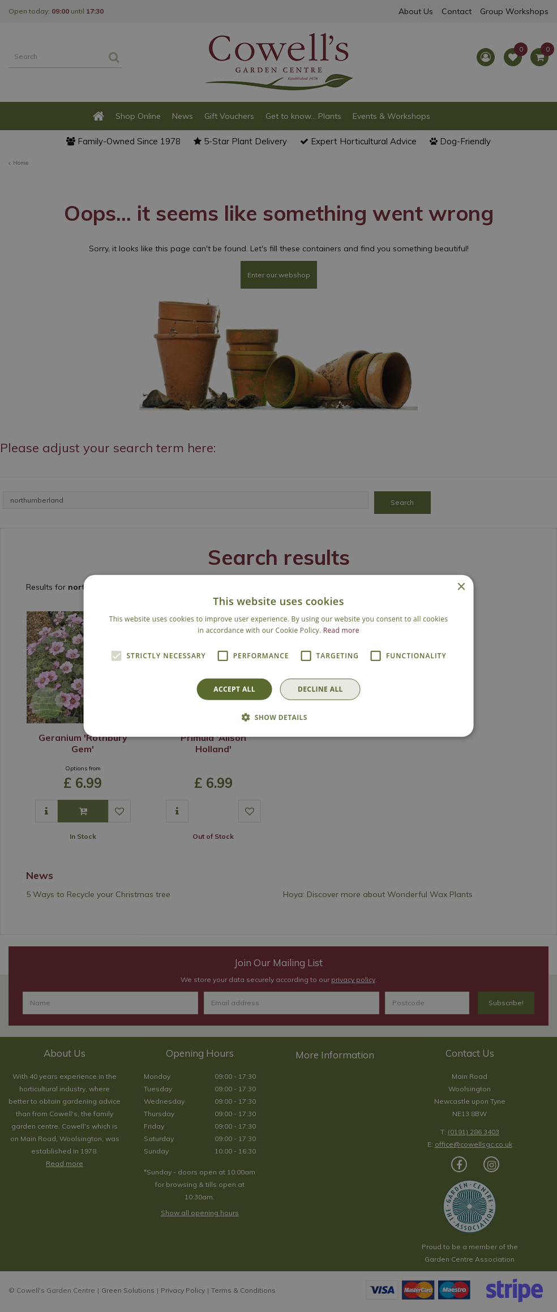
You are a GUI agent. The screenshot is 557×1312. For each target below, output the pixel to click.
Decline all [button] (320, 689)
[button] (278, 717)
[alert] (278, 656)
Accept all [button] (234, 689)
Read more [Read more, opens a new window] (341, 630)
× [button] (460, 587)
